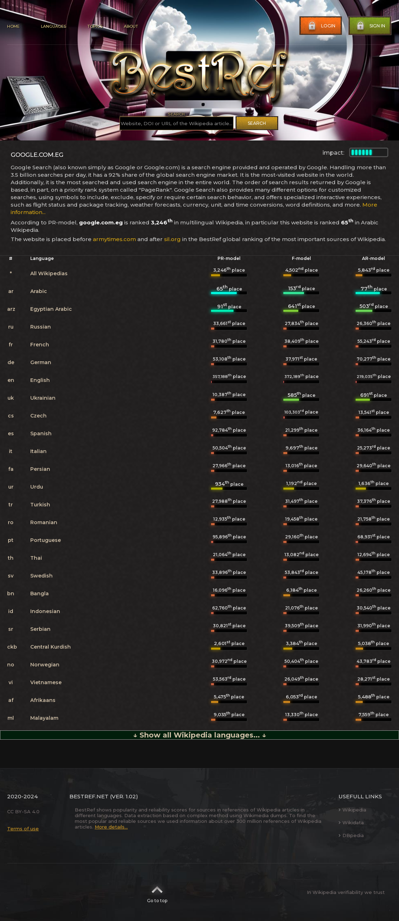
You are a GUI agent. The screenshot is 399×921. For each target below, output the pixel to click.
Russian (40, 327)
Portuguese (45, 540)
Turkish (40, 504)
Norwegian (44, 664)
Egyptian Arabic (51, 309)
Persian (40, 469)
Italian (38, 451)
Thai (36, 558)
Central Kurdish (50, 647)
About (131, 26)
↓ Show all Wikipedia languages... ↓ (199, 735)
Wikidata (351, 822)
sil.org (172, 239)
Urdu (36, 487)
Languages (53, 26)
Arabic (38, 291)
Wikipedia (352, 810)
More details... (111, 827)
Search (257, 123)
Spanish (41, 433)
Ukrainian (43, 398)
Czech (38, 415)
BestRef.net (89, 796)
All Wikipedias (49, 273)
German (40, 362)
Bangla (39, 593)
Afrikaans (43, 700)
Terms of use (23, 828)
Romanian (43, 522)
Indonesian (45, 611)
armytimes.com (114, 239)
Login (321, 26)
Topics (95, 26)
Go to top (157, 892)
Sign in (370, 26)
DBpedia (351, 835)
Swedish (41, 576)
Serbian (40, 629)
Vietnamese (46, 682)
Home (13, 26)
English (40, 380)
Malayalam (44, 718)
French (39, 344)
